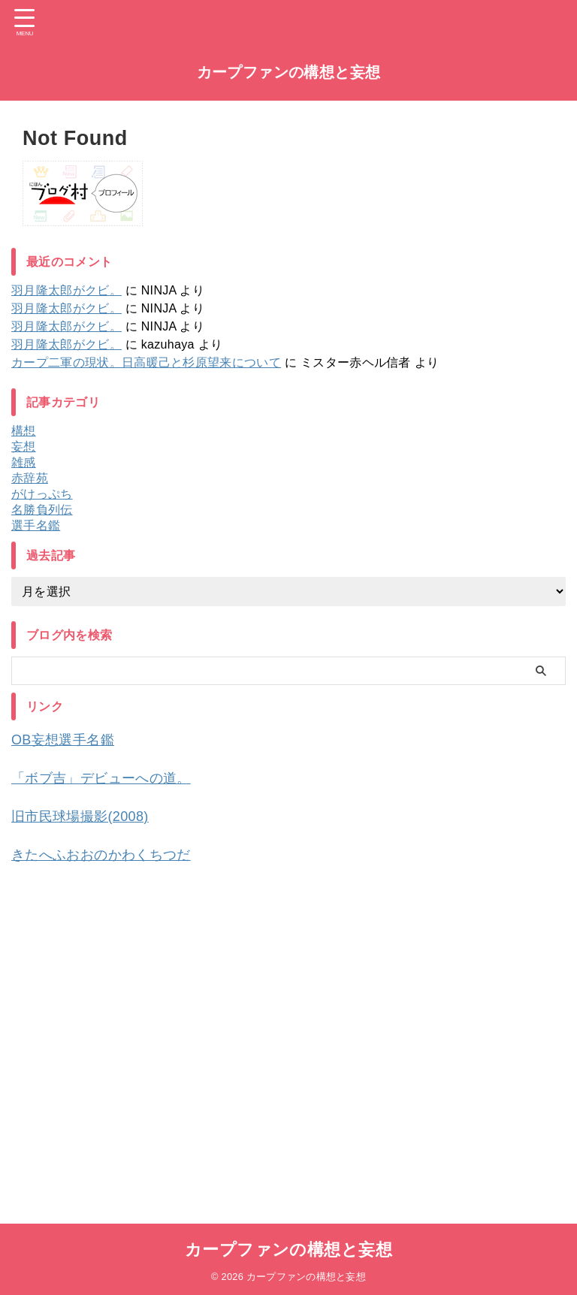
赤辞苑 (29, 478)
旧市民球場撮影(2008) (87, 814)
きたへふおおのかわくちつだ (110, 852)
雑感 (23, 462)
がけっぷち (42, 494)
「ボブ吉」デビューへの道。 (110, 776)
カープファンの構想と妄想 (289, 72)
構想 (23, 430)
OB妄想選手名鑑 (68, 739)
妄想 (23, 446)
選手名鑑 (35, 525)
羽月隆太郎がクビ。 (66, 290)
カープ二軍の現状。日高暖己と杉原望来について (146, 362)
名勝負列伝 (42, 509)
